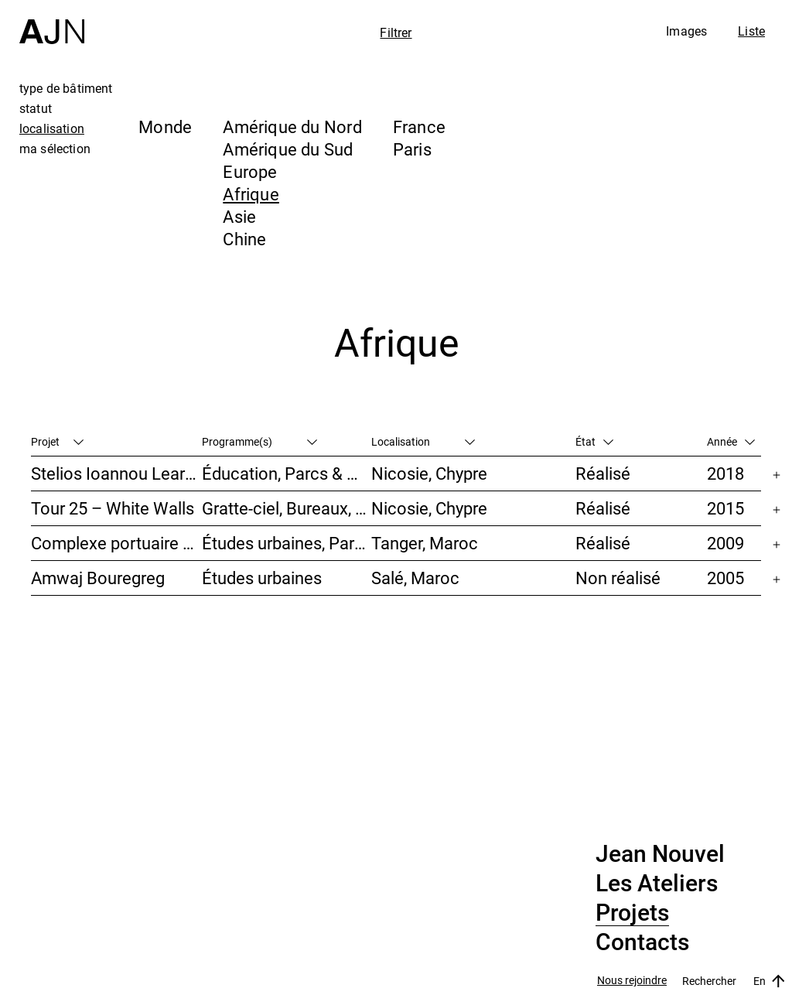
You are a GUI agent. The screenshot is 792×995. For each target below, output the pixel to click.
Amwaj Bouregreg (98, 577)
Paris (412, 149)
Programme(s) (259, 441)
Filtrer (395, 32)
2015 (725, 508)
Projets (632, 913)
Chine (244, 238)
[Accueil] (51, 22)
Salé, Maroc (415, 577)
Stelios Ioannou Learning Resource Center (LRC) (116, 473)
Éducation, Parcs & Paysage (287, 473)
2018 (725, 473)
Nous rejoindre (632, 980)
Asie (239, 216)
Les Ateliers (657, 883)
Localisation (423, 441)
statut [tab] (35, 108)
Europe (250, 171)
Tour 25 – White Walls (112, 508)
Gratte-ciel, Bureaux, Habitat (287, 508)
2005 (725, 577)
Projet (57, 441)
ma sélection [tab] (54, 148)
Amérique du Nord (292, 126)
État (594, 441)
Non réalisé (618, 577)
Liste (751, 30)
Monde (165, 126)
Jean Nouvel (660, 854)
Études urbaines (262, 577)
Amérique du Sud (288, 149)
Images (686, 30)
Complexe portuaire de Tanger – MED (116, 543)
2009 (725, 543)
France (419, 126)
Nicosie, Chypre (429, 473)
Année (731, 441)
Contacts (642, 942)
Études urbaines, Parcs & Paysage (287, 543)
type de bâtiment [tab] (66, 88)
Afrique (251, 194)
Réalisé (602, 473)
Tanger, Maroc (424, 543)
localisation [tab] (51, 128)
